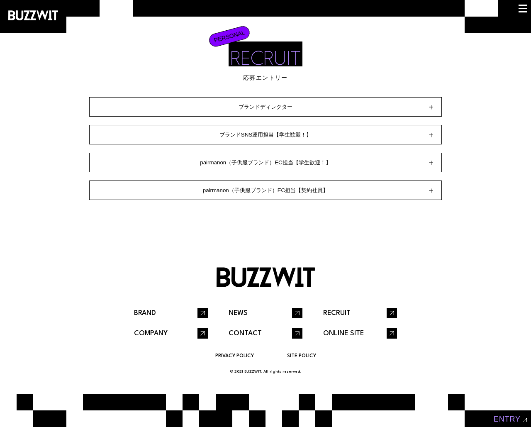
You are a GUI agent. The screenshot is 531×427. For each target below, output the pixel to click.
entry (507, 419)
